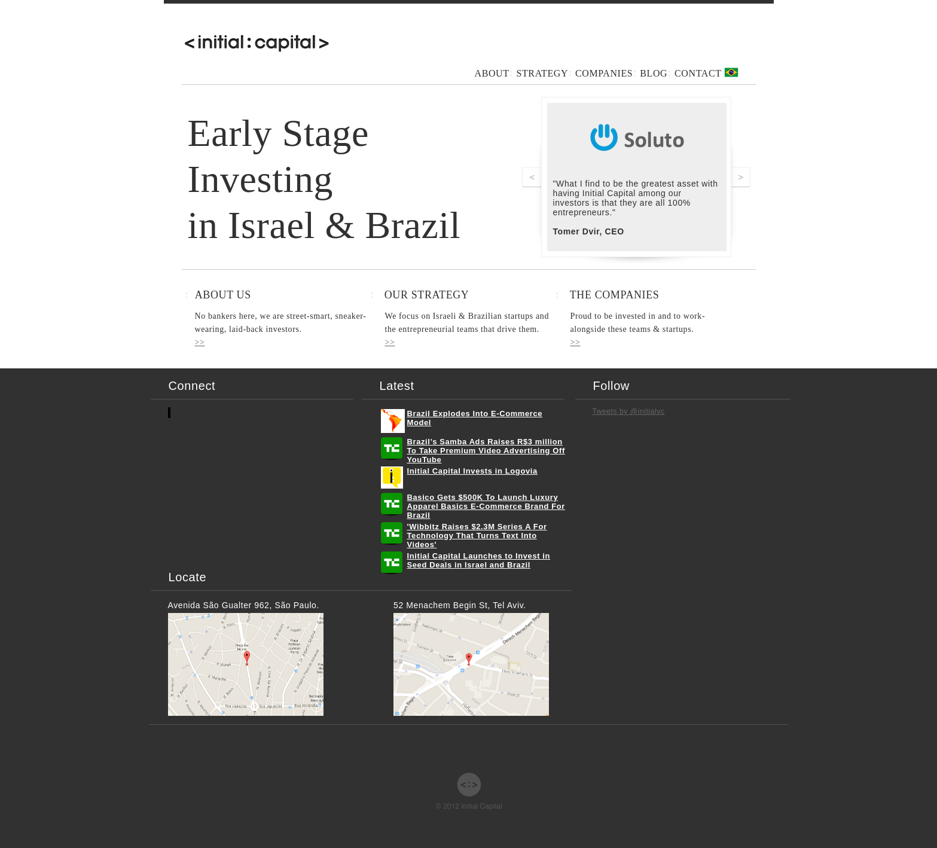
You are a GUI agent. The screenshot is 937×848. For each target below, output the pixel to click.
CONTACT (697, 73)
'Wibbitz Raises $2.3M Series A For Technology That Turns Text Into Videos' (477, 535)
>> (200, 342)
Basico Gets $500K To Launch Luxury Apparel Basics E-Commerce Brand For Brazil (486, 506)
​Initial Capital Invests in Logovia (472, 470)
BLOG (653, 73)
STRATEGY (542, 73)
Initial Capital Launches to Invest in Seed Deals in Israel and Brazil (479, 560)
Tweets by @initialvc (629, 411)
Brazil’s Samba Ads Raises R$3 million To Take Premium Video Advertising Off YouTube (486, 450)
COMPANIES (604, 73)
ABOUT (492, 73)
